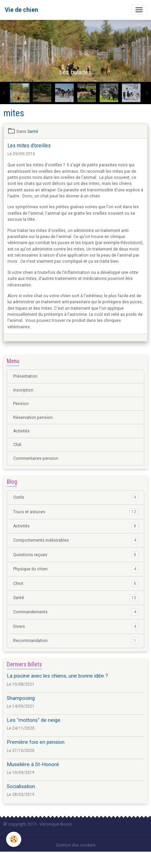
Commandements (75, 612)
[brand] (21, 9)
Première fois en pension (36, 742)
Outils (75, 497)
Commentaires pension (35, 458)
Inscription (23, 390)
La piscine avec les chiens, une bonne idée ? (57, 676)
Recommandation (75, 640)
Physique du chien (75, 569)
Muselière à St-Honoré (33, 764)
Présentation (25, 376)
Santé (32, 131)
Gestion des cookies (76, 845)
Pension (21, 403)
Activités (21, 431)
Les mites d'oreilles (29, 145)
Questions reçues (75, 554)
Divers (75, 626)
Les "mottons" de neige (33, 720)
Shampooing (21, 698)
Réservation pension (33, 417)
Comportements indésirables (75, 540)
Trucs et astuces (75, 511)
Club (17, 444)
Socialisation (21, 786)
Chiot (75, 583)
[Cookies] (13, 839)
